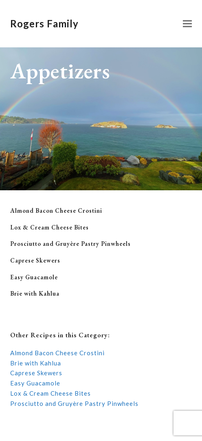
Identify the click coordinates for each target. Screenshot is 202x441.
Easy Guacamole (34, 277)
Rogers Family (44, 23)
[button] (187, 23)
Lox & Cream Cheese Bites (49, 227)
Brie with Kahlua (34, 293)
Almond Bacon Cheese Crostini (56, 210)
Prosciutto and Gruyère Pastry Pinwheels (70, 243)
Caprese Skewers (35, 260)
